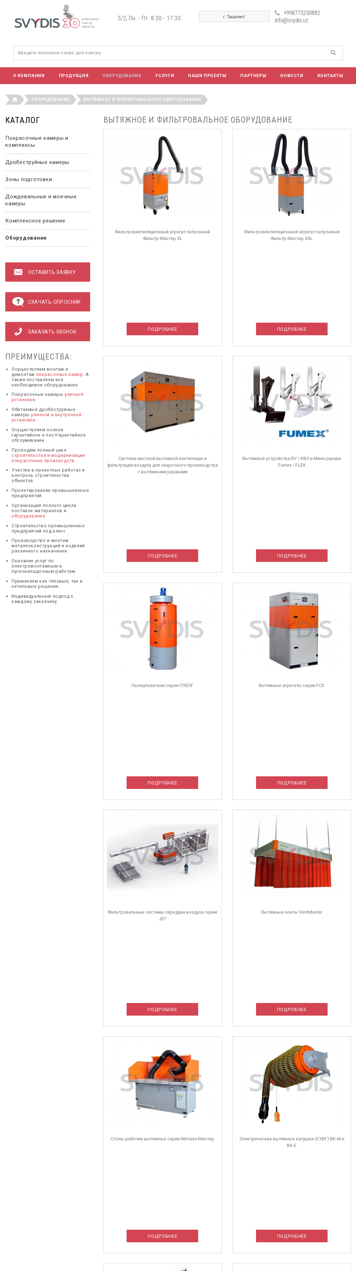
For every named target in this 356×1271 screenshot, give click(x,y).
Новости (291, 75)
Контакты (330, 75)
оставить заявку (52, 272)
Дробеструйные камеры (37, 162)
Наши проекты (207, 75)
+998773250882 (301, 12)
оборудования (28, 515)
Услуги (164, 75)
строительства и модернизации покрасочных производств (48, 458)
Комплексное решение (35, 221)
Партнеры (253, 75)
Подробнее (162, 329)
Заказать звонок (52, 332)
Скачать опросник (54, 302)
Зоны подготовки (28, 179)
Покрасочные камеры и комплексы (36, 141)
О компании (29, 75)
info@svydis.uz (291, 20)
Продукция (73, 75)
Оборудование (121, 75)
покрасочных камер (59, 374)
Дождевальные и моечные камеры (41, 200)
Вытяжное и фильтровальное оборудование (142, 99)
